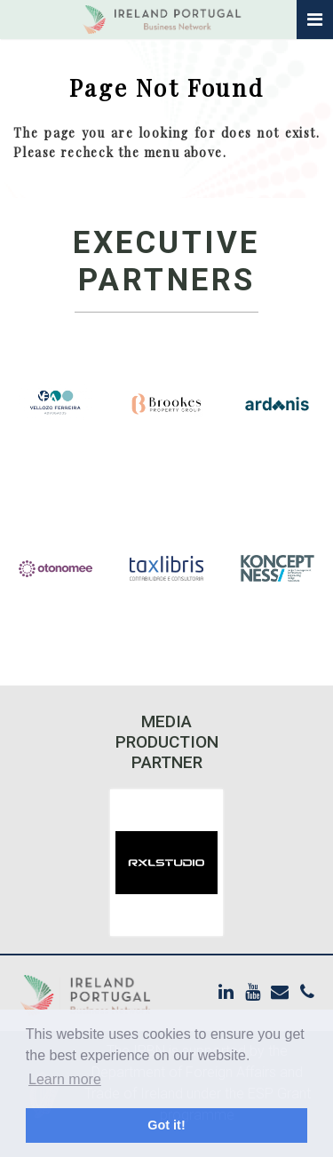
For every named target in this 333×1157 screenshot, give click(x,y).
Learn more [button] (64, 1079)
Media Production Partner (166, 742)
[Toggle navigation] (315, 20)
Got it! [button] (166, 1125)
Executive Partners (166, 261)
